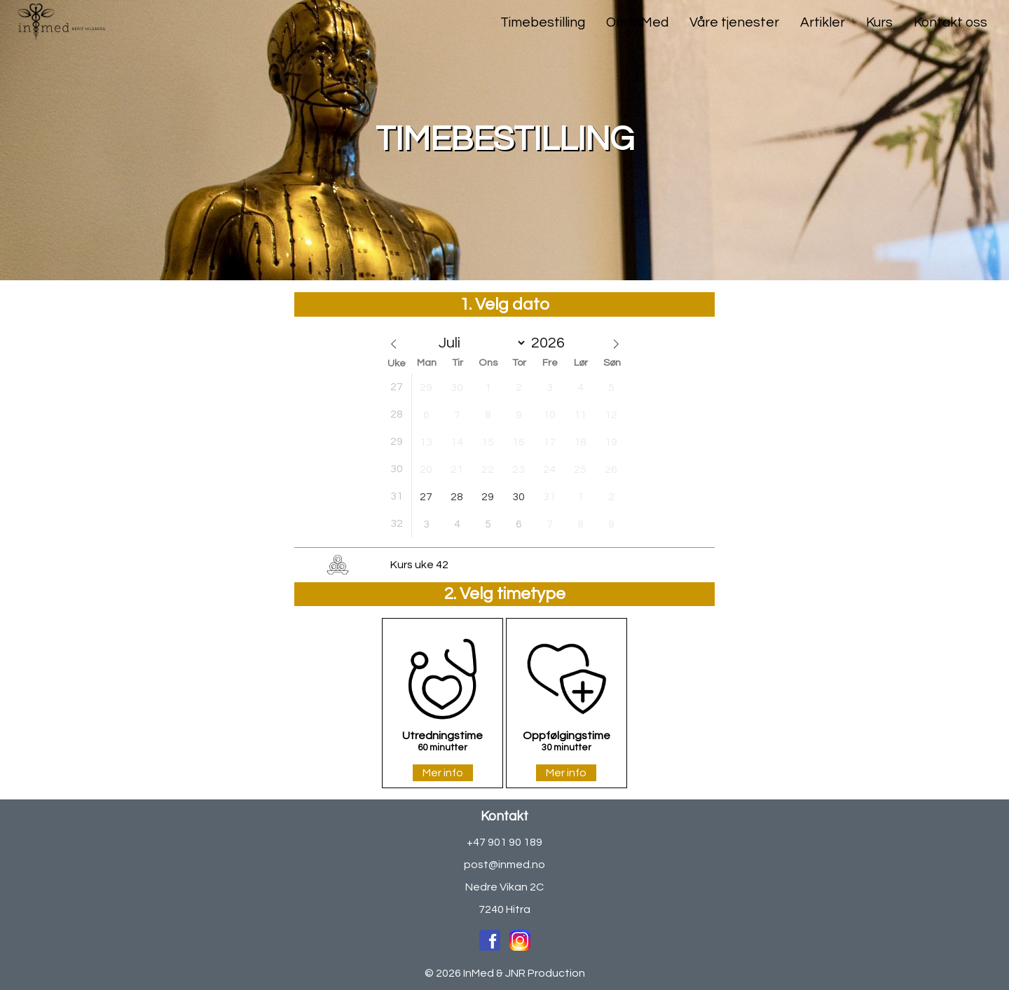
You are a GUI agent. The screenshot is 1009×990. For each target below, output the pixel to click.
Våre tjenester (734, 22)
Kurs (879, 22)
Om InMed (637, 22)
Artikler (822, 22)
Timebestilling (542, 22)
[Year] (552, 343)
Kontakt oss (950, 22)
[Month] (479, 343)
